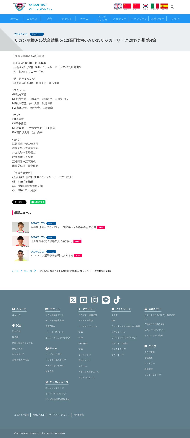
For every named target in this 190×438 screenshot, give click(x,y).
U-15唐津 (82, 343)
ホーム (15, 271)
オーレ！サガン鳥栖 (154, 335)
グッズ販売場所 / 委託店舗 (57, 399)
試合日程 (16, 331)
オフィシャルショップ (55, 393)
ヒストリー (150, 363)
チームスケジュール (54, 365)
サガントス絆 (118, 354)
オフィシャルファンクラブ (57, 337)
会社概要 (149, 357)
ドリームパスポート (54, 332)
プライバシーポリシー (59, 415)
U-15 (80, 337)
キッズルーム (18, 354)
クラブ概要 (150, 352)
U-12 (80, 349)
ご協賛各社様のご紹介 (155, 324)
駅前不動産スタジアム (22, 343)
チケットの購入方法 (54, 320)
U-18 (80, 332)
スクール (82, 366)
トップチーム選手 (53, 354)
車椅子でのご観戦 (20, 360)
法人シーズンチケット (155, 329)
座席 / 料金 (50, 326)
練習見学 (49, 371)
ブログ (115, 315)
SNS (113, 320)
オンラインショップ (54, 388)
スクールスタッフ (86, 377)
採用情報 (149, 369)
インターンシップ (153, 375)
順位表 (15, 337)
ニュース (28, 271)
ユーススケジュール (87, 326)
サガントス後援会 (120, 343)
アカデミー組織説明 (87, 315)
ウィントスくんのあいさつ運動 (126, 326)
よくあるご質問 (21, 415)
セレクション (84, 354)
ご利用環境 (78, 415)
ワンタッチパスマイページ (124, 337)
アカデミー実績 (85, 320)
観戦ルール (17, 348)
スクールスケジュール (88, 372)
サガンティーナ (119, 332)
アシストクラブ (119, 349)
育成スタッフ (84, 360)
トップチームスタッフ (55, 360)
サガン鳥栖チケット (54, 315)
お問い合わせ (39, 415)
